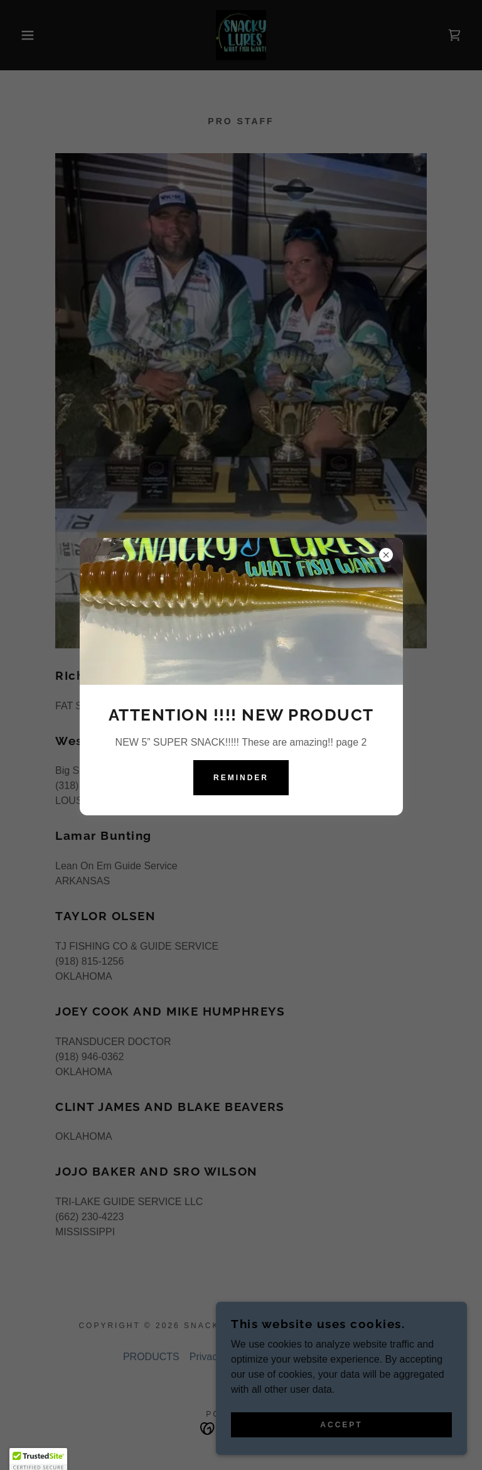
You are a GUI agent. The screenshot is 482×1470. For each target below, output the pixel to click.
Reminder (241, 777)
